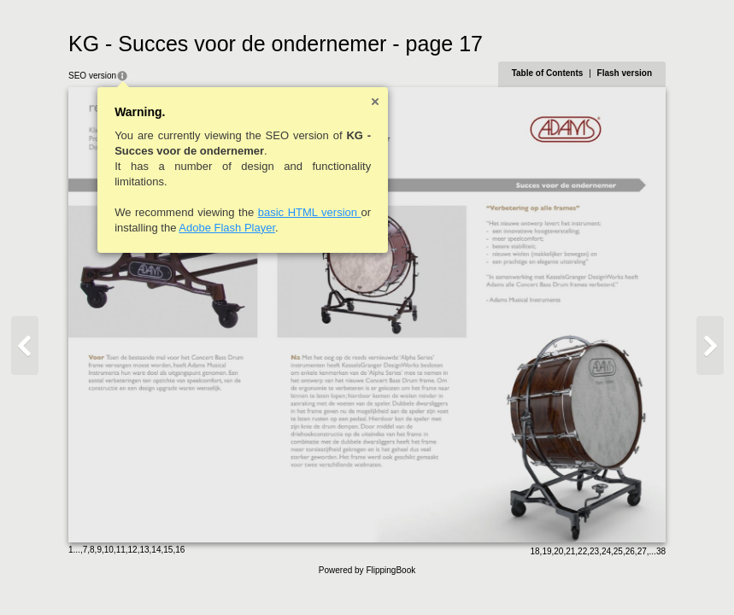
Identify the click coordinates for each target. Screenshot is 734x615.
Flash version (624, 73)
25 (618, 551)
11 (121, 549)
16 (180, 549)
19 (546, 551)
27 (642, 551)
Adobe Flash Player (227, 227)
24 (606, 551)
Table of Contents (548, 73)
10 (109, 549)
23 (594, 551)
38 (661, 551)
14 (156, 549)
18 (534, 551)
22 (582, 551)
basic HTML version (309, 212)
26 (630, 551)
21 (570, 551)
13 (144, 549)
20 (558, 551)
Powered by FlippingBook (367, 570)
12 (133, 549)
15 (168, 549)
